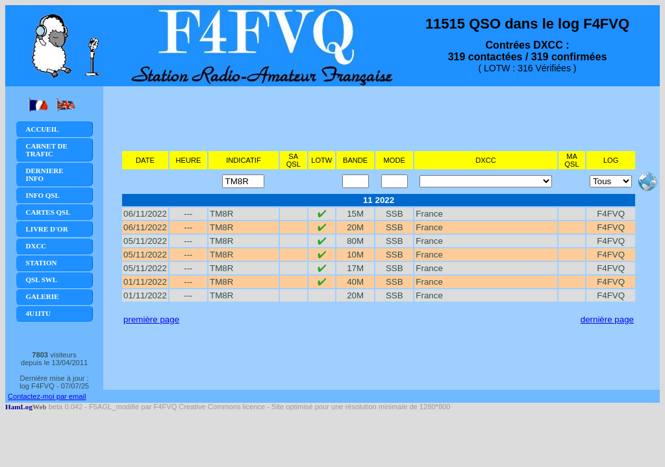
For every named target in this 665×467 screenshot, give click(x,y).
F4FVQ (611, 214)
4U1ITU (38, 313)
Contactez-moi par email (47, 396)
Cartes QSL (48, 212)
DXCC (36, 246)
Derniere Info (45, 174)
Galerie (42, 296)
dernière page (607, 319)
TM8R (221, 214)
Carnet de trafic (47, 150)
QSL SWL (42, 279)
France (429, 214)
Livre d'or (47, 229)
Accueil (42, 129)
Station (41, 263)
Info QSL (43, 195)
